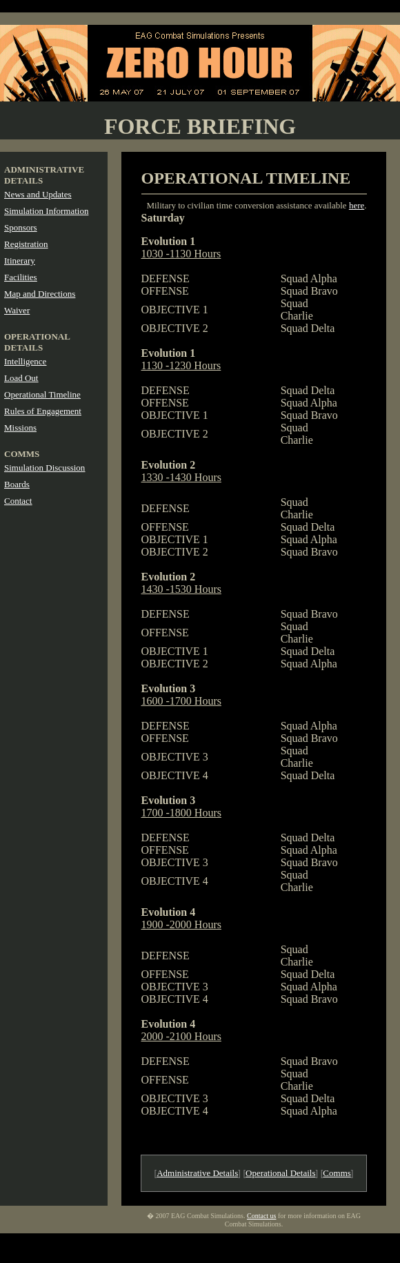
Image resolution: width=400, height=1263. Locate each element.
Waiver (17, 310)
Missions (20, 427)
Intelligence (25, 361)
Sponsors (20, 227)
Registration (26, 244)
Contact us (262, 1216)
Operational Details (280, 1173)
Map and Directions (39, 293)
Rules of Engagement (42, 411)
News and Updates (37, 194)
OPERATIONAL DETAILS (37, 342)
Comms (336, 1173)
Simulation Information (46, 211)
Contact (18, 501)
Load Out (21, 378)
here (356, 205)
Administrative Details (197, 1173)
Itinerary (19, 260)
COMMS (21, 454)
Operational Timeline (42, 394)
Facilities (20, 277)
